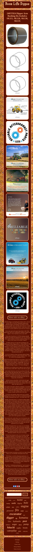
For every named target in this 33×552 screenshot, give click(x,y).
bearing (8, 503)
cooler (14, 500)
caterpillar (12, 530)
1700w (17, 533)
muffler (19, 528)
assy (13, 507)
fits (17, 510)
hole (26, 502)
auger (14, 524)
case (22, 511)
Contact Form (17, 544)
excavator (16, 514)
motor (26, 511)
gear (19, 531)
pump (26, 524)
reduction (25, 531)
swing (9, 500)
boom (25, 528)
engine (25, 506)
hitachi (11, 527)
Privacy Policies (17, 546)
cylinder (8, 507)
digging (19, 503)
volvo (17, 507)
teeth (25, 500)
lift (16, 518)
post (25, 521)
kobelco (8, 524)
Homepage (17, 539)
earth (14, 503)
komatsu (23, 517)
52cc (9, 521)
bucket (19, 500)
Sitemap (17, 542)
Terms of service (17, 549)
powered (10, 511)
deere (20, 524)
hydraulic (17, 521)
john (24, 515)
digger (10, 517)
